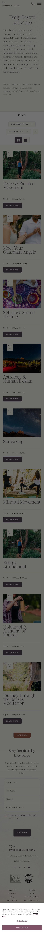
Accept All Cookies (22, 929)
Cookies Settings (22, 923)
